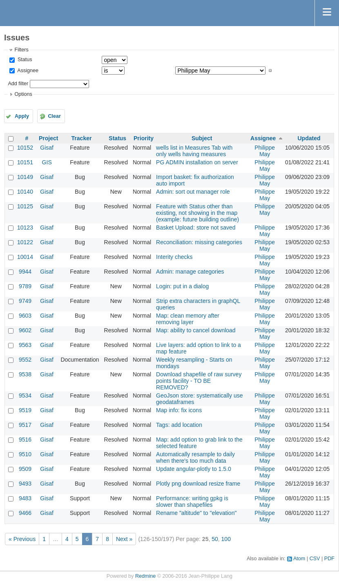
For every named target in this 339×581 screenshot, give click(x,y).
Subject (202, 138)
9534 (25, 395)
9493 (25, 483)
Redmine (145, 576)
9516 (25, 439)
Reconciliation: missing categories (199, 242)
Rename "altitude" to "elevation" (196, 513)
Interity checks (174, 257)
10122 (25, 242)
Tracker (81, 138)
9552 (25, 359)
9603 (25, 315)
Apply (22, 116)
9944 (25, 271)
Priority (144, 138)
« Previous (22, 539)
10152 (25, 147)
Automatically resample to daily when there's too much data (195, 457)
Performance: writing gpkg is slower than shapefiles (192, 501)
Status (24, 59)
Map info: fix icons (179, 410)
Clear (54, 116)
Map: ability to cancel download (196, 330)
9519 (25, 410)
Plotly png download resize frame (198, 483)
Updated (308, 138)
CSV (315, 558)
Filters (21, 50)
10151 (25, 162)
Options (23, 94)
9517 (25, 425)
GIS (47, 162)
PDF (329, 558)
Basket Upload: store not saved (196, 227)
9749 (25, 301)
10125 (25, 206)
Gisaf (47, 147)
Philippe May (264, 150)
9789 (25, 286)
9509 (25, 469)
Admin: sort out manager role (193, 191)
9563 (25, 345)
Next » (124, 539)
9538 (25, 374)
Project (48, 138)
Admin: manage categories (190, 271)
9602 (25, 330)
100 (226, 539)
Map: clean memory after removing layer (187, 318)
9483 (25, 498)
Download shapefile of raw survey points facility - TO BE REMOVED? (198, 381)
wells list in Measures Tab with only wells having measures (194, 150)
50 (215, 539)
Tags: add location (179, 425)
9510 (25, 454)
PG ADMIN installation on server (197, 162)
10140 (25, 191)
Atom (299, 558)
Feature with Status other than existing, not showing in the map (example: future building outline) (197, 213)
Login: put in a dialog (182, 286)
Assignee (27, 70)
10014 (25, 257)
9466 (25, 513)
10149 (25, 177)
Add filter (18, 83)
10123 (25, 227)
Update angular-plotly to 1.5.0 (193, 469)
